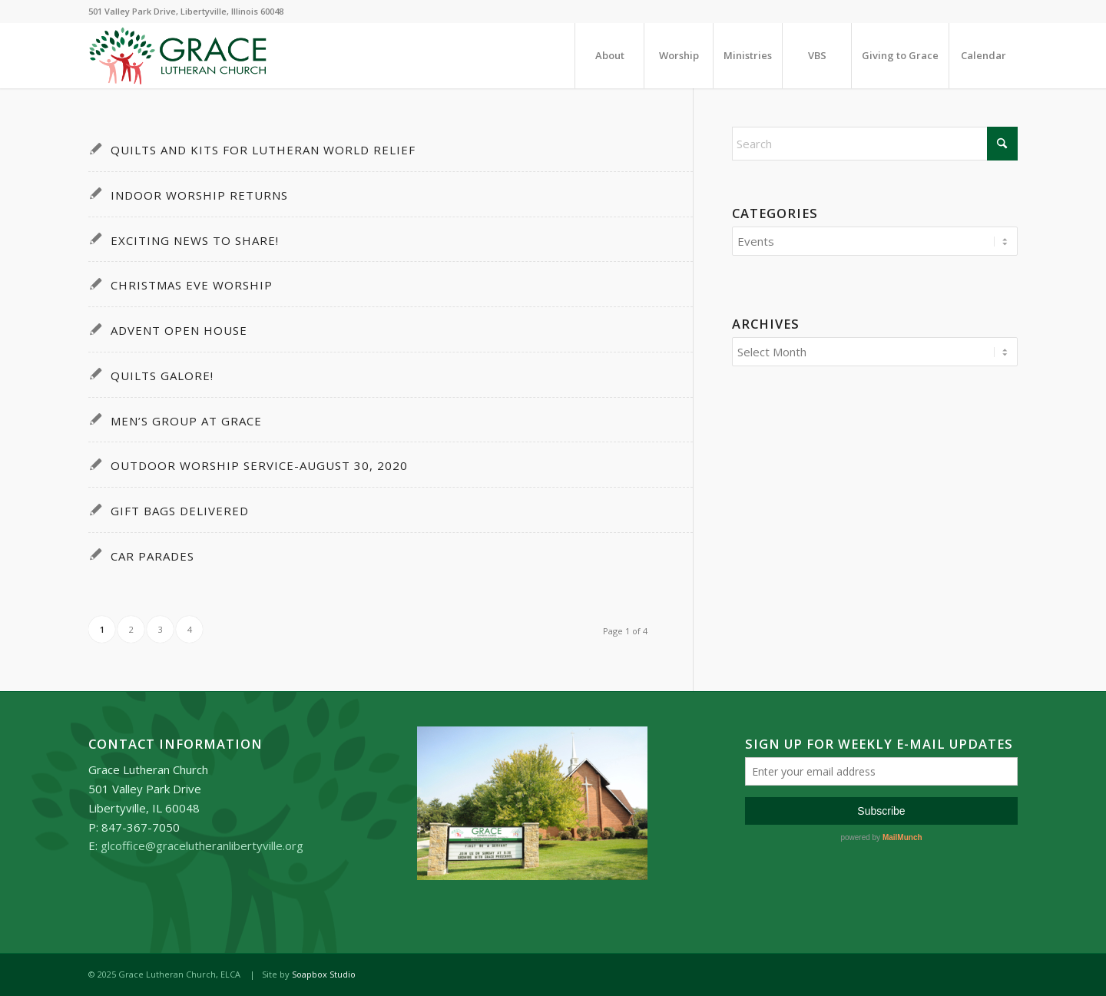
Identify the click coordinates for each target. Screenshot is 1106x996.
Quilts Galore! (162, 375)
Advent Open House (179, 330)
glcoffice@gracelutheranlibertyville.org (202, 845)
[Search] (875, 143)
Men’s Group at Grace (186, 421)
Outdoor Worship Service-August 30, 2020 (259, 465)
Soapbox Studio (324, 974)
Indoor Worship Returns (199, 195)
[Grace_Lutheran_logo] (177, 55)
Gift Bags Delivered (180, 510)
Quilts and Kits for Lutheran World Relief (263, 149)
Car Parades (152, 556)
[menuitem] (609, 55)
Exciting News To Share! (195, 240)
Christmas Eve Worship (192, 285)
